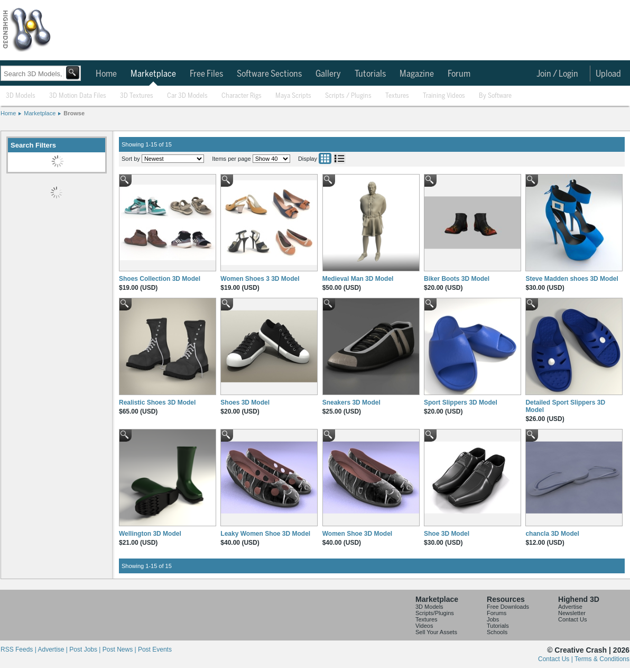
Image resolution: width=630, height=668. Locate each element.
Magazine (417, 74)
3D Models (20, 96)
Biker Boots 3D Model (456, 278)
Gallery (328, 74)
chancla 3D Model (552, 533)
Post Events (155, 649)
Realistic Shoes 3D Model (157, 402)
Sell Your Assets (436, 632)
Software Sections (269, 74)
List (339, 158)
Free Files (206, 74)
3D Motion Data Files (77, 96)
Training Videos (444, 96)
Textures (397, 96)
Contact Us (572, 619)
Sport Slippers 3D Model (460, 402)
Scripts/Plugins (434, 613)
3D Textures (136, 96)
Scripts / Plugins (348, 96)
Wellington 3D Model (150, 533)
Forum (459, 74)
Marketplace (153, 74)
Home (106, 74)
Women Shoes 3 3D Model (259, 278)
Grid (325, 158)
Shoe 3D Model (446, 533)
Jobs (493, 619)
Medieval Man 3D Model (358, 278)
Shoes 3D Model (245, 402)
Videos (424, 626)
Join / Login (557, 74)
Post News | (120, 649)
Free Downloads (508, 606)
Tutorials (370, 74)
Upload (608, 74)
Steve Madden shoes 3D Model (571, 278)
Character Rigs (241, 96)
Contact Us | (556, 659)
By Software (495, 96)
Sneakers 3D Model (351, 402)
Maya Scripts (293, 96)
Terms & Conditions (602, 659)
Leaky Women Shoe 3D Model (265, 533)
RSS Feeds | (19, 649)
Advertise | (53, 649)
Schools (497, 632)
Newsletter (572, 613)
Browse (74, 113)
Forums (496, 613)
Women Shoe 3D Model (357, 533)
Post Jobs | (85, 649)
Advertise (570, 606)
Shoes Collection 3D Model (159, 278)
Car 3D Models (187, 96)
